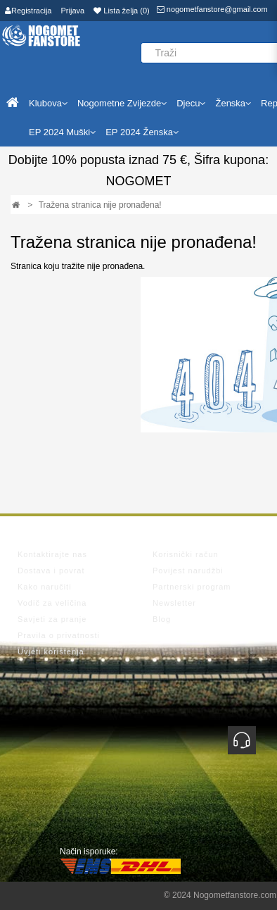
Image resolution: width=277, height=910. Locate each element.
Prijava (73, 10)
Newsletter (174, 603)
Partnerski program (192, 586)
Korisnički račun (186, 554)
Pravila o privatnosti (59, 635)
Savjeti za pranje (52, 619)
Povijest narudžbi (188, 570)
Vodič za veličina (52, 603)
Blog (162, 619)
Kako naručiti (45, 586)
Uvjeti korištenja (51, 651)
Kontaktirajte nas (52, 554)
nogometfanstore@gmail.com (212, 9)
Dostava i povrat (51, 570)
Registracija (28, 10)
